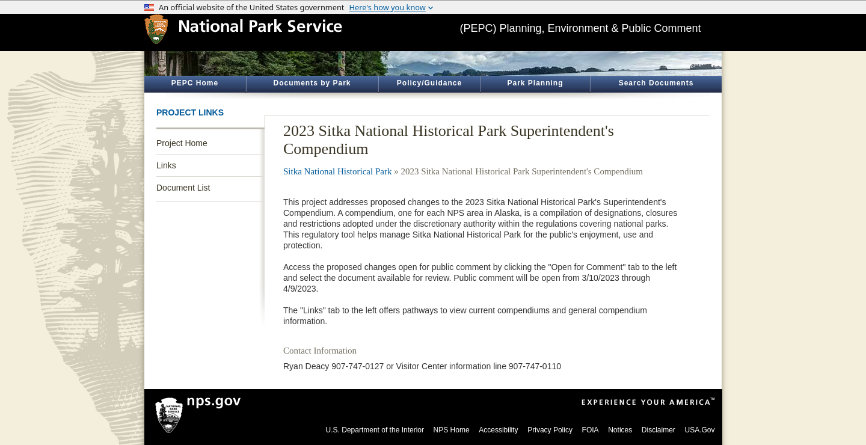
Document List (183, 187)
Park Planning (535, 83)
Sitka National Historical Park (337, 171)
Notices (620, 430)
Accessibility (498, 430)
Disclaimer (658, 430)
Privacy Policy (550, 430)
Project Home (181, 143)
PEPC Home (194, 83)
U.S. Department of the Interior (375, 430)
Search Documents (656, 83)
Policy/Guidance (429, 83)
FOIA (590, 430)
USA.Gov (699, 430)
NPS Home (452, 430)
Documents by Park (312, 83)
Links (166, 165)
